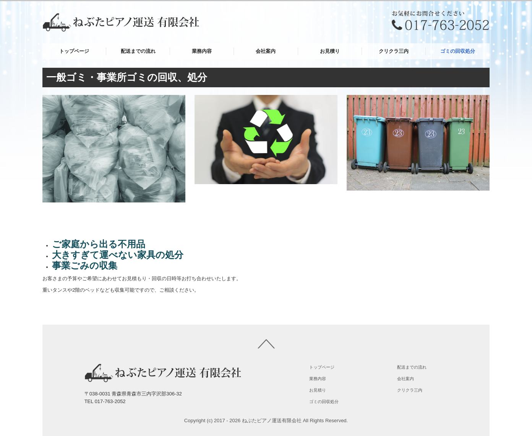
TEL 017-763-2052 (105, 401)
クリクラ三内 (394, 51)
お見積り (330, 51)
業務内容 (202, 51)
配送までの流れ (138, 51)
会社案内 (266, 51)
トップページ (74, 51)
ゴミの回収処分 (457, 51)
